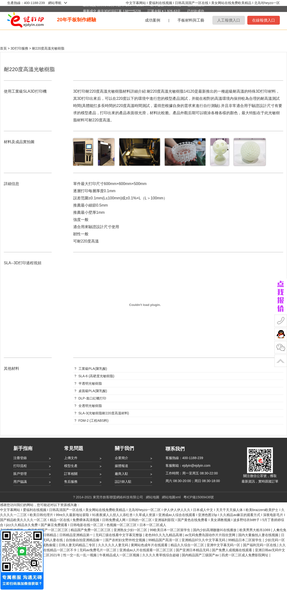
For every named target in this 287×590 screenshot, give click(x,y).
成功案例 (152, 20)
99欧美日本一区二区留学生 (170, 530)
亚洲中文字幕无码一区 (224, 545)
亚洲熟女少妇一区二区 (131, 530)
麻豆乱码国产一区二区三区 (48, 530)
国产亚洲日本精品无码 (193, 550)
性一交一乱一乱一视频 (80, 555)
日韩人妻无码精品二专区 (77, 545)
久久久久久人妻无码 (113, 545)
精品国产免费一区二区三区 (91, 530)
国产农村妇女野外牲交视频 (125, 540)
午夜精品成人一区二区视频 (119, 555)
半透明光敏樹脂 (90, 383)
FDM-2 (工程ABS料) (93, 420)
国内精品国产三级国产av (201, 555)
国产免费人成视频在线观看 (232, 550)
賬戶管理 (20, 474)
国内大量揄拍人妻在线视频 (258, 535)
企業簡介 (121, 458)
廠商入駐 (121, 474)
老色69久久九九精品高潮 (164, 535)
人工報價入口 (228, 20)
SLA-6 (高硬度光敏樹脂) (96, 376)
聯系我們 (175, 448)
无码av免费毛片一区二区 (98, 550)
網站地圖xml (171, 497)
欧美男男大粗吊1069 (255, 530)
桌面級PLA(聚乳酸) (92, 391)
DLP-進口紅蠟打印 (92, 398)
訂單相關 (70, 474)
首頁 (3, 48)
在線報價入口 (263, 20)
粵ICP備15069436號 (198, 497)
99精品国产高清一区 (164, 540)
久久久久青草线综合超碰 (161, 555)
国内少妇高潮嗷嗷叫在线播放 (215, 530)
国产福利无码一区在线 (260, 545)
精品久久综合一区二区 (188, 545)
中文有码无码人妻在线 (46, 540)
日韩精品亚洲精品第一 (76, 535)
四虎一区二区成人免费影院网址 (245, 555)
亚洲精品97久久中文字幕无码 (204, 540)
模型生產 (70, 466)
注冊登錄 (20, 458)
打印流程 (20, 466)
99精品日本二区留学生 (245, 540)
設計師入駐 (123, 481)
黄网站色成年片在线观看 (150, 545)
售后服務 (70, 481)
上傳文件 (70, 458)
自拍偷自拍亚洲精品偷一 (85, 540)
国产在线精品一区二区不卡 (57, 550)
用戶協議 (20, 481)
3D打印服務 (20, 48)
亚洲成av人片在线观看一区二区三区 (146, 550)
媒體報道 (121, 466)
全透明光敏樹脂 (90, 406)
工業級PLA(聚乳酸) (92, 369)
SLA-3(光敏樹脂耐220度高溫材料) (103, 413)
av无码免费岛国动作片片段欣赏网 (210, 535)
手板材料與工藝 (190, 20)
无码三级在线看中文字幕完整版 (119, 535)
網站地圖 (152, 497)
